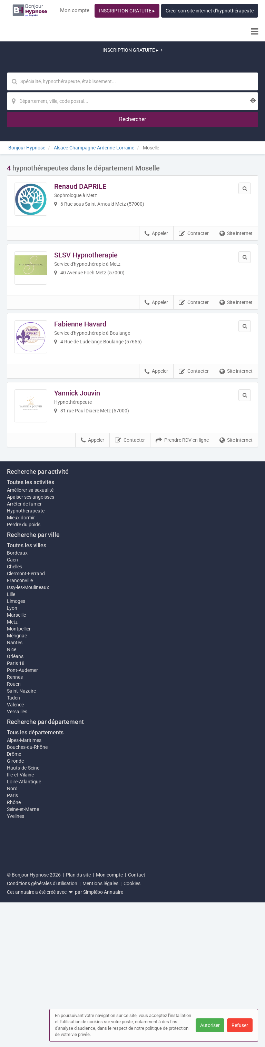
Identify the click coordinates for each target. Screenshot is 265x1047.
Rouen (14, 859)
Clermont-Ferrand (26, 745)
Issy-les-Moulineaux (28, 759)
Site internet (236, 177)
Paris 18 (15, 839)
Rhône (14, 978)
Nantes (14, 818)
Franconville (20, 752)
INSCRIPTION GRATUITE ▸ (127, 10)
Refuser (240, 1025)
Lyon (12, 780)
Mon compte (74, 10)
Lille (11, 766)
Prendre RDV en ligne (182, 440)
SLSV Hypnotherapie (104, 199)
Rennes (15, 852)
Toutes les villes (26, 717)
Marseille (16, 787)
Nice (11, 825)
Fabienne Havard (99, 286)
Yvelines (15, 992)
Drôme (14, 929)
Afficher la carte (132, 536)
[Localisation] (166, 43)
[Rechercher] (218, 43)
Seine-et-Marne (23, 985)
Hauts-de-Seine (23, 943)
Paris (12, 971)
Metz (12, 794)
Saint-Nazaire (21, 866)
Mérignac (17, 811)
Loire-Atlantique (24, 957)
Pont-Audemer (22, 846)
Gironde (15, 936)
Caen (12, 732)
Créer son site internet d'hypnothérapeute (210, 10)
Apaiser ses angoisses (30, 669)
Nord (12, 964)
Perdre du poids (23, 696)
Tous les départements (35, 908)
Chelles (14, 739)
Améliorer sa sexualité (30, 662)
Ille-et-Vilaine (20, 950)
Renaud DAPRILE (99, 111)
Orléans (15, 832)
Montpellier (19, 801)
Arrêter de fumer (24, 676)
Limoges (16, 773)
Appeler (156, 177)
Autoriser (210, 1025)
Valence (15, 880)
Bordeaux (17, 725)
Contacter (194, 177)
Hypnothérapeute (26, 683)
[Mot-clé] (80, 43)
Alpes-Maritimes (24, 916)
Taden (13, 873)
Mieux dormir (21, 690)
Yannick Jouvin (96, 374)
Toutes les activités (30, 654)
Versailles (17, 887)
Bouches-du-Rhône (27, 923)
